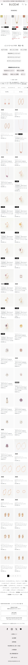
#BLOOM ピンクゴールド (14, 53)
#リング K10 (24, 49)
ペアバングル (11, 592)
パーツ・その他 (6, 590)
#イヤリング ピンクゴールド (14, 61)
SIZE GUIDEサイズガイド (14, 613)
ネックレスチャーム (11, 87)
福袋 (21, 594)
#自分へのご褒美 (14, 74)
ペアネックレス (20, 590)
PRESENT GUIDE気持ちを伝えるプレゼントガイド (14, 608)
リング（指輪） (25, 581)
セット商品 (23, 587)
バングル (26, 585)
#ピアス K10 (4, 49)
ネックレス (3, 87)
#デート (23, 74)
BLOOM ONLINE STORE (5, 603)
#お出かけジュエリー (9, 70)
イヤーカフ (19, 583)
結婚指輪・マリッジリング (13, 594)
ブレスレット (19, 585)
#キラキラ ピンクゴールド (14, 57)
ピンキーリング (5, 583)
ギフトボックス (6, 587)
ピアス (24, 583)
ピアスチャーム (12, 585)
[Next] (20, 576)
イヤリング (12, 583)
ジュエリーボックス (15, 587)
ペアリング (13, 590)
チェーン (19, 87)
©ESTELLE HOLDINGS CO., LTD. (14, 661)
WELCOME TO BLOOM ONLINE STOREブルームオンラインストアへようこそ (14, 618)
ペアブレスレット (3, 592)
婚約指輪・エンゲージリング (22, 592)
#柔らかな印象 (20, 70)
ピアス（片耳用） (3, 585)
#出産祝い (5, 74)
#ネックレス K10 (14, 49)
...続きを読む (24, 83)
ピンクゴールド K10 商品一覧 (17, 603)
